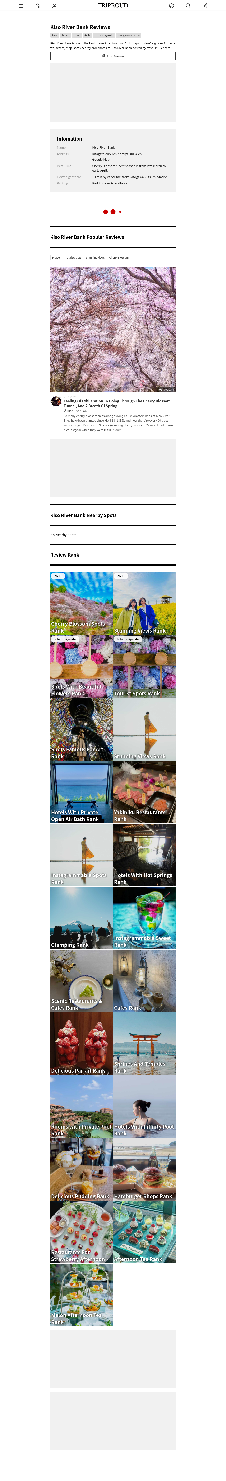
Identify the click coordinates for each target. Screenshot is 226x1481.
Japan (65, 35)
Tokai (76, 35)
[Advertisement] (113, 92)
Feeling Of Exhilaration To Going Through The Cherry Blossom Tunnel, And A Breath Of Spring (120, 406)
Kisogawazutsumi (128, 35)
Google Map (101, 159)
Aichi (87, 35)
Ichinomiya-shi (104, 35)
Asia (54, 35)
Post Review (113, 56)
